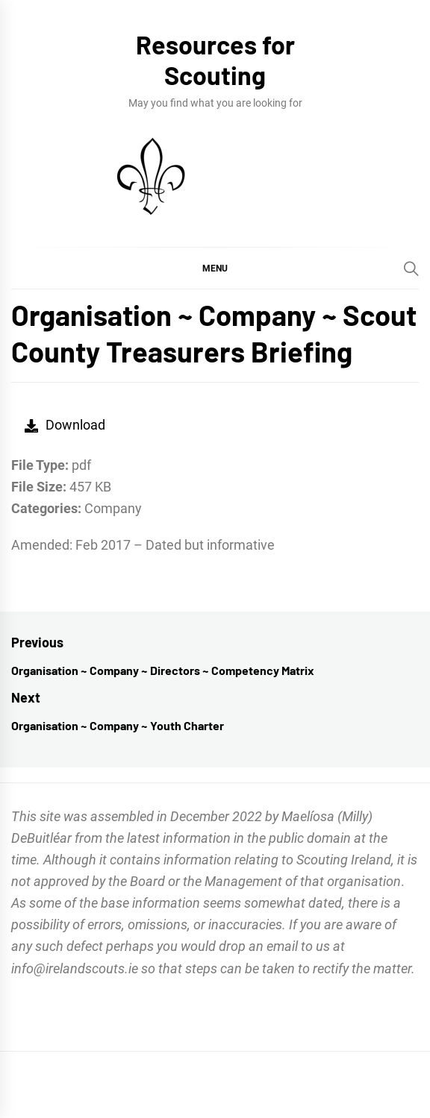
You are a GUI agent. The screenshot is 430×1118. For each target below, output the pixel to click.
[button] (215, 268)
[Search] (411, 268)
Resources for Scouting (215, 59)
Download (65, 425)
